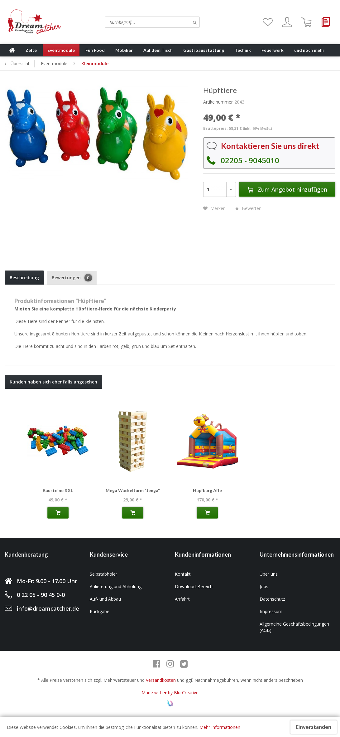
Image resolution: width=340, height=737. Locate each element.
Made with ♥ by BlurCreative (169, 693)
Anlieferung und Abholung (115, 586)
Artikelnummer (218, 102)
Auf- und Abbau (105, 599)
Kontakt (183, 574)
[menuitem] (132, 22)
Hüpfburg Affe (207, 490)
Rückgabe (99, 611)
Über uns (269, 574)
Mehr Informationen (219, 727)
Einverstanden (313, 727)
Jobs (264, 586)
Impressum (271, 611)
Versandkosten (161, 680)
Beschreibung (24, 278)
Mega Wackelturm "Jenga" (133, 490)
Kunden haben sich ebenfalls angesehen (53, 382)
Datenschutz (272, 599)
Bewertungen (72, 277)
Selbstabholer (103, 574)
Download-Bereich (194, 586)
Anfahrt (182, 599)
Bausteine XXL (58, 490)
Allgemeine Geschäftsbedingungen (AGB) (294, 627)
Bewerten (248, 208)
